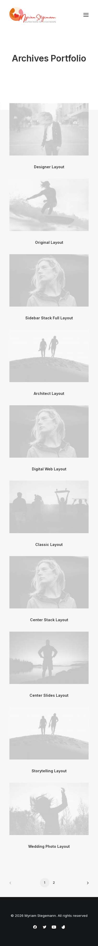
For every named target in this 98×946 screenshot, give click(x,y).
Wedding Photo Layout (49, 846)
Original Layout (49, 242)
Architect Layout (49, 393)
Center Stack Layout (49, 620)
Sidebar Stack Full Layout (49, 318)
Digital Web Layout (49, 469)
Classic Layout (49, 544)
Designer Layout (49, 167)
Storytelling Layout (49, 771)
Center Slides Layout (49, 695)
